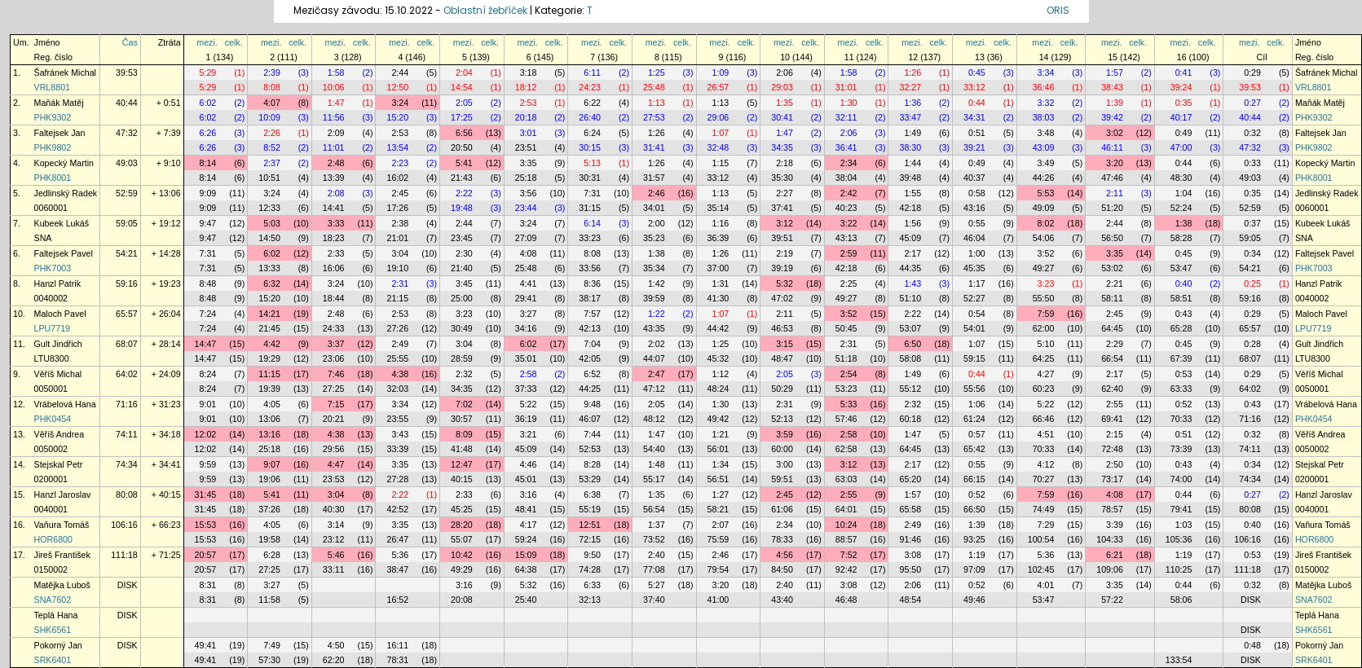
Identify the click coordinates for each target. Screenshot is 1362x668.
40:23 (846, 208)
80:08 (127, 494)
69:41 (1112, 419)
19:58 (269, 539)
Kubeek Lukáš (62, 223)
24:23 (590, 87)
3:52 (1046, 253)
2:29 (1114, 344)
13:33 (269, 268)
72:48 (1112, 449)
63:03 (846, 479)
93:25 (974, 539)
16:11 (397, 645)
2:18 (784, 163)
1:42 (656, 283)
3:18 (528, 72)
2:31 (399, 283)
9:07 (271, 464)
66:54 (1112, 358)
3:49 (1046, 163)
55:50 (1044, 298)
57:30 (269, 660)
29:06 (718, 117)
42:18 (910, 208)
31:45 (206, 494)
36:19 (526, 419)
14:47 (206, 344)
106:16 (124, 525)
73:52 (654, 539)
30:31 (590, 177)
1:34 (720, 464)
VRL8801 (52, 87)
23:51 (526, 147)
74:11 (127, 434)
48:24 (718, 388)
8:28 (592, 464)
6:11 (592, 72)
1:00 (976, 253)
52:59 (127, 193)
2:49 (399, 344)
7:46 (336, 374)
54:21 (127, 253)
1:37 (656, 525)
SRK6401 (53, 660)
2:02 (656, 344)
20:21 (334, 419)
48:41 (526, 509)
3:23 (1046, 283)
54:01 (974, 328)
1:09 (720, 72)
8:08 (271, 87)
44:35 (910, 268)
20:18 (526, 117)
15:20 (397, 117)
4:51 (1046, 434)
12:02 (206, 434)
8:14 (208, 163)
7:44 (592, 434)
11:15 (269, 374)
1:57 (1114, 72)
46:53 (782, 328)
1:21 (720, 434)
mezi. (206, 42)
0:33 (1252, 163)
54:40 (654, 449)
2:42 (848, 193)
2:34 (848, 163)
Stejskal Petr (58, 464)
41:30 (718, 298)
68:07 (127, 344)
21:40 (462, 268)
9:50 (592, 555)
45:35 (974, 268)
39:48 (910, 177)
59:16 (127, 283)
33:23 (590, 238)
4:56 (784, 555)
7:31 (592, 193)
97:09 (974, 569)
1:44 (912, 163)
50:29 (782, 388)
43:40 (782, 599)
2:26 (271, 133)
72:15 (590, 539)
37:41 (782, 208)
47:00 (1181, 147)
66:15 (974, 479)
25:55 (397, 358)
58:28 (1181, 238)
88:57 (846, 539)
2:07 (720, 525)
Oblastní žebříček (485, 10)
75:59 (718, 539)
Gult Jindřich (58, 344)
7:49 (271, 645)
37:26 (269, 509)
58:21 (718, 509)
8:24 (208, 374)
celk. (234, 42)
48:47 (782, 358)
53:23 (846, 388)
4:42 (271, 344)
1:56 (912, 223)
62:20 (334, 660)
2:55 (1114, 404)
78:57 (1112, 509)
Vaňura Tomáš (62, 525)
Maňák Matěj (59, 103)
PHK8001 (53, 177)
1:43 (912, 283)
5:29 (208, 72)
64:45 (1112, 328)
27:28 (397, 479)
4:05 (271, 404)
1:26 (912, 72)
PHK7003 (53, 268)
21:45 (269, 328)
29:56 (334, 449)
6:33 (592, 585)
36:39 (718, 238)
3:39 (1114, 525)
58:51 (1181, 298)
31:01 (846, 87)
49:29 (462, 569)
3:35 (528, 163)
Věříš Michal (58, 374)
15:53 (206, 525)
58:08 (910, 358)
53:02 (1112, 268)
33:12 (974, 87)
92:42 (846, 569)
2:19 (784, 253)
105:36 (1179, 539)
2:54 (848, 374)
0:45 (976, 72)
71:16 (127, 404)
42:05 (590, 358)
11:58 (269, 599)
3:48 (1046, 133)
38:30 (910, 147)
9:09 (208, 193)
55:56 (974, 388)
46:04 (974, 238)
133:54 (1179, 660)
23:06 (334, 358)
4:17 (528, 525)
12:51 (590, 525)
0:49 (1183, 133)
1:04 (1183, 193)
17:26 (397, 208)
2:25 (848, 283)
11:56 (334, 117)
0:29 (1252, 72)
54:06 (1044, 238)
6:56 (464, 133)
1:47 (336, 103)
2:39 (271, 72)
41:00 (718, 599)
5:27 (656, 585)
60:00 (782, 449)
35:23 (654, 238)
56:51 (718, 479)
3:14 (336, 525)
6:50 (912, 344)
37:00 (718, 268)
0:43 (1183, 314)
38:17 (590, 298)
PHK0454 (53, 419)
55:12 (910, 388)
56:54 (654, 509)
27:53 (654, 117)
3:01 (528, 133)
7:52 (848, 555)
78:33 (782, 539)
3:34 (1046, 72)
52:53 (590, 449)
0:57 (976, 434)
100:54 (1041, 539)
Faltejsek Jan (60, 133)
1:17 (976, 283)
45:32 (718, 358)
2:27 (784, 193)
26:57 (718, 87)
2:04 (464, 72)
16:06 (334, 268)
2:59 (848, 253)
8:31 (208, 585)
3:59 (784, 434)
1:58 (336, 72)
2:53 (528, 103)
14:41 (334, 208)
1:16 (720, 223)
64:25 (1044, 358)
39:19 (782, 268)
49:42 (718, 419)
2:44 (399, 72)
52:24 (1181, 208)
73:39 (1181, 449)
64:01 (846, 509)
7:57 (592, 314)
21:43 (462, 177)
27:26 (397, 328)
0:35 (1183, 103)
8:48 (208, 283)
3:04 (399, 253)
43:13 (846, 238)
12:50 (397, 87)
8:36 (592, 283)
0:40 (1183, 283)
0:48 (1252, 645)
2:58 (528, 374)
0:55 (976, 223)
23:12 (334, 539)
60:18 (910, 419)
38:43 (1112, 87)
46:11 (1112, 147)
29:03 (782, 87)
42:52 (397, 509)
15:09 (526, 555)
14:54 (462, 87)
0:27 (1252, 103)
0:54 (976, 314)
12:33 (269, 208)
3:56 (528, 193)
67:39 (1181, 358)
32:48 (718, 147)
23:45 (462, 238)
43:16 (974, 208)
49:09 (1044, 208)
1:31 (720, 283)
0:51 (976, 133)
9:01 (208, 404)
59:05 (127, 223)
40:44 (127, 103)
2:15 (1114, 434)
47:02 (782, 298)
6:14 (592, 223)
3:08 (912, 555)
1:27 (720, 494)
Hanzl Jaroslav (62, 494)
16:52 (397, 599)
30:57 (462, 419)
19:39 (269, 388)
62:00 (1044, 328)
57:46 (846, 419)
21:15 (397, 298)
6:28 (271, 555)
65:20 (910, 479)
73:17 (1112, 479)
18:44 (334, 298)
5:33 (848, 404)
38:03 (1044, 117)
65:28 (1181, 328)
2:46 (656, 193)
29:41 (526, 298)
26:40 (590, 117)
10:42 (462, 555)
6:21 (1114, 555)
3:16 (528, 494)
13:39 (334, 177)
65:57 (127, 314)
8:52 (271, 147)
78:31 (397, 660)
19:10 (397, 268)
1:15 (720, 163)
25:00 (462, 298)
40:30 (334, 509)
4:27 (1046, 374)
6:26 (208, 133)
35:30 (782, 177)
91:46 (910, 539)
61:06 (782, 509)
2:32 (464, 374)
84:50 (782, 569)
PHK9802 (53, 147)
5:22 (528, 404)
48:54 (910, 599)
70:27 (1044, 479)
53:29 (590, 479)
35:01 (526, 358)
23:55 (397, 419)
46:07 (590, 419)
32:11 (846, 117)
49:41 (206, 645)
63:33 (1181, 388)
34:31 (974, 117)
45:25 (462, 509)
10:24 (846, 525)
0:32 (1252, 133)
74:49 (1044, 509)
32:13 (590, 599)
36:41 (846, 147)
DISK (127, 585)
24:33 (334, 328)
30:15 (590, 147)
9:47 (208, 223)
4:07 (271, 103)
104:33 (1109, 539)
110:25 (1179, 569)
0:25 (1252, 283)
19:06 (269, 479)
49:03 (127, 163)
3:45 (464, 283)
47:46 (1112, 177)
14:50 (269, 238)
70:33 (1181, 419)
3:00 (784, 464)
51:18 (846, 358)
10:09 (269, 117)
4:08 (528, 253)
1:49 (912, 133)
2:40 (656, 555)
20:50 (462, 147)
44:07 (654, 358)
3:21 (528, 434)
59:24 (526, 539)
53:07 (910, 328)
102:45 (1041, 569)
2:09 (336, 133)
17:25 (462, 117)
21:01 (397, 238)
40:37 (974, 177)
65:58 (910, 509)
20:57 (206, 555)
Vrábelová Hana (65, 404)
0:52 (1183, 404)
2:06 (784, 72)
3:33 (336, 223)
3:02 (1114, 133)
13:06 (269, 419)
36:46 (1044, 87)
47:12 (654, 388)
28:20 (462, 525)
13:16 (269, 434)
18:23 (334, 238)
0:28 (1252, 344)
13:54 (397, 147)
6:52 (592, 374)
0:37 (1252, 223)
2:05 (464, 103)
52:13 (782, 419)
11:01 (334, 147)
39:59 (654, 298)
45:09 (910, 238)
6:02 (208, 103)
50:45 (846, 328)
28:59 (462, 358)
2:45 (399, 193)
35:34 (654, 268)
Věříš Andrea (59, 434)
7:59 (1046, 314)
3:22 (848, 223)
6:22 (592, 103)
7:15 (336, 404)
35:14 (718, 208)
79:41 (1181, 509)
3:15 (784, 344)
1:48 (656, 464)
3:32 (1046, 103)
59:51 (782, 479)
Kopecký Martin (64, 163)
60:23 (1044, 388)
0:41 (1183, 72)
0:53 (1183, 374)
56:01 (718, 449)
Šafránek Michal (65, 72)
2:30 (464, 253)
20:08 (462, 599)
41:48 (462, 449)
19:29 (269, 358)
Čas (130, 42)
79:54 (718, 569)
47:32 (127, 133)
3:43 (399, 434)
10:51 (269, 177)
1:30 (848, 103)
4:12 (1046, 464)
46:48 (846, 599)
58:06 (1181, 599)
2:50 (1114, 464)
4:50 (336, 645)
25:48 (654, 87)
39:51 (782, 238)
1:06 (976, 404)
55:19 (590, 509)
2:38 (399, 223)
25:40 (526, 599)
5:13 (592, 163)
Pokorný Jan (58, 645)
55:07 (462, 539)
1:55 (912, 193)
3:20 (1114, 163)
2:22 (464, 193)
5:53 (1046, 193)
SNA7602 (53, 599)
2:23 (399, 163)
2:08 (336, 193)
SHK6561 (53, 630)
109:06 (1109, 569)
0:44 (976, 103)
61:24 (974, 419)
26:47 (397, 539)
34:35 (782, 147)
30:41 (782, 117)
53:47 (1181, 268)
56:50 (1112, 238)
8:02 (1046, 223)
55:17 (654, 479)
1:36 (912, 103)
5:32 (784, 283)
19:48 (462, 208)
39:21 (974, 147)
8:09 (464, 434)
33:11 (334, 569)
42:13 (590, 328)
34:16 (526, 328)
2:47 (656, 374)
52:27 (974, 298)
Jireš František (62, 555)
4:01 (1046, 585)
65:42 (974, 449)
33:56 (590, 268)
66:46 (1044, 419)
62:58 (846, 449)
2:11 (1114, 193)
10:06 (334, 87)
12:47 (462, 464)
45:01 (526, 479)
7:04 (592, 344)
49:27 (1044, 268)
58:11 (1112, 298)
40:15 (462, 479)
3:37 (336, 344)
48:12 (654, 419)
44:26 (1044, 177)
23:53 (334, 479)
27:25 (334, 388)
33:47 (910, 117)
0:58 (976, 193)
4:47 (336, 464)
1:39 (1114, 103)
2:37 (271, 163)
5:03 (271, 223)
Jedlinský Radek (66, 193)
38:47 (397, 569)
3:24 (399, 103)
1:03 (1183, 525)
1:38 (1183, 223)
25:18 (526, 177)
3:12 (784, 223)
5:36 (399, 555)
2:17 (912, 253)
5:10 (1046, 344)
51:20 (1112, 208)
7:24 (208, 314)
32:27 (910, 87)
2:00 (656, 223)
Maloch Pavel (60, 314)
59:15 (974, 358)
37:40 (654, 599)
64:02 (127, 374)
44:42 (718, 328)
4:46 (528, 464)
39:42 (1112, 117)
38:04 (846, 177)
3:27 (528, 314)
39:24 (1181, 87)
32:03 (397, 388)
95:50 (910, 569)
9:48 (592, 404)
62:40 (1112, 388)
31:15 (590, 208)
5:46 (336, 555)
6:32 (271, 283)
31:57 (654, 177)
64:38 (526, 569)
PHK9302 (53, 117)
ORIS (1058, 10)
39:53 (127, 72)
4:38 (399, 374)
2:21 (1114, 283)
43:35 (654, 328)
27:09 (526, 238)
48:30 (1181, 177)
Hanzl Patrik (57, 283)
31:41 (654, 147)
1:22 (656, 314)
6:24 (592, 133)
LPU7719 (52, 328)
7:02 (464, 404)
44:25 (590, 388)
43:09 (1044, 147)
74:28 (590, 569)
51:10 (910, 298)
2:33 (336, 253)
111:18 (124, 555)
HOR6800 (53, 539)
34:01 (654, 208)
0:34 (1252, 253)
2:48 (336, 163)
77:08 (654, 569)
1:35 (784, 103)
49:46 (974, 599)
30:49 (462, 328)
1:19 (976, 555)
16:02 (397, 177)
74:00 (1181, 479)
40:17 (1181, 117)
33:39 (397, 449)
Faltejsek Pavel (63, 253)
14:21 (269, 314)
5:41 (464, 163)
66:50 (974, 509)
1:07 (720, 133)
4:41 (528, 283)
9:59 (208, 464)
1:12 (720, 374)
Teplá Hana (56, 615)
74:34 (127, 464)
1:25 (656, 72)
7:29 (1046, 525)
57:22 (1112, 599)
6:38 (592, 494)
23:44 (526, 208)
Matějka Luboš (62, 585)
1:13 (656, 103)
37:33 (526, 388)
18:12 (526, 87)
